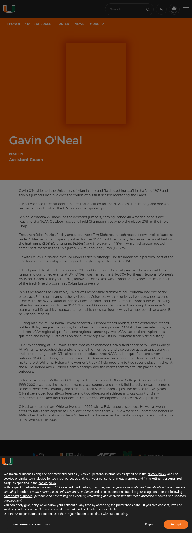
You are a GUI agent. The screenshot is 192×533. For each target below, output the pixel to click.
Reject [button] (150, 524)
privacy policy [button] (156, 474)
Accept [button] (176, 524)
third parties (82, 487)
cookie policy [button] (47, 483)
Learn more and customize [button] (30, 524)
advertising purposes (18, 496)
